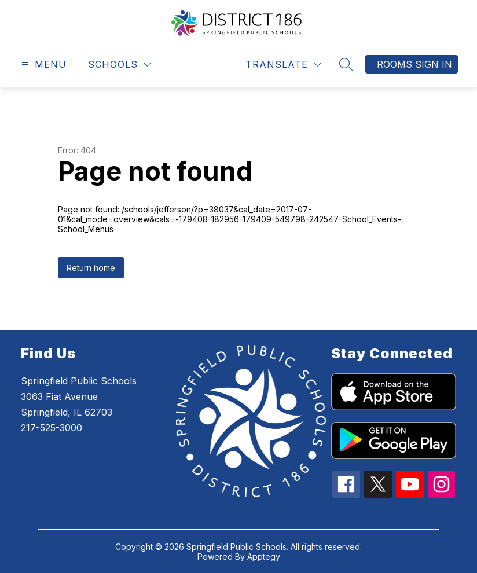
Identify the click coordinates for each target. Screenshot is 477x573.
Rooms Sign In (414, 64)
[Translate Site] (283, 64)
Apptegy (263, 556)
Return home (91, 268)
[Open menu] (43, 64)
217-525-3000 (51, 428)
